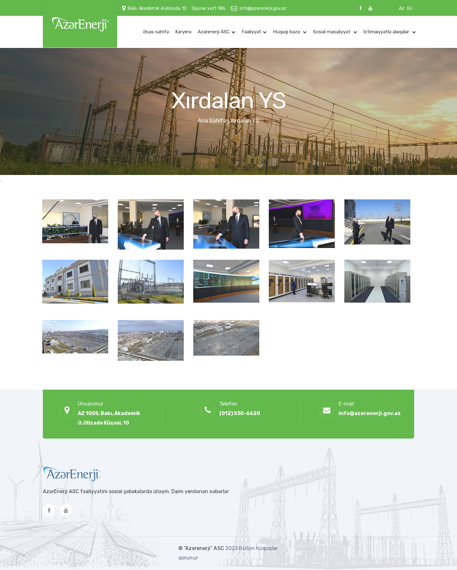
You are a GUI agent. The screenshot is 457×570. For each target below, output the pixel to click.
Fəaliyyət (251, 32)
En (409, 8)
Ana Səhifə (212, 120)
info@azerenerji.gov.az (263, 8)
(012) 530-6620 (239, 413)
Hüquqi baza (287, 32)
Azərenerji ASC (214, 32)
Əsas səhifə (156, 32)
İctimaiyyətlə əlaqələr (386, 32)
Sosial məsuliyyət (332, 32)
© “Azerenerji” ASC (201, 548)
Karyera (183, 32)
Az (401, 8)
